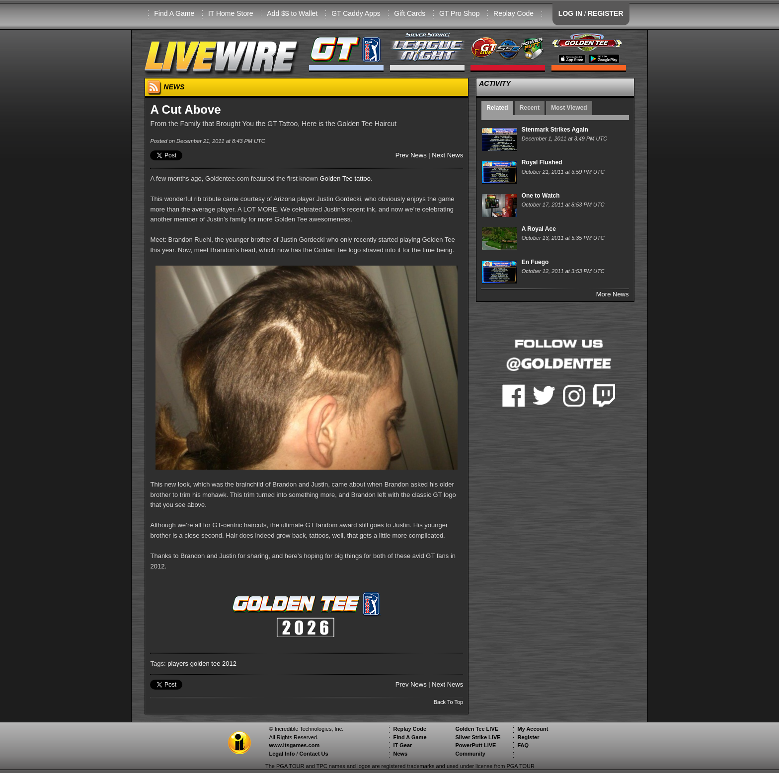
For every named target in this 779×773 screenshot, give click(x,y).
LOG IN (570, 13)
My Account (532, 729)
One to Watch (541, 195)
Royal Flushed (542, 162)
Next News (447, 155)
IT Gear (402, 745)
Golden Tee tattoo (345, 178)
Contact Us (314, 754)
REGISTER (605, 13)
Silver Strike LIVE (477, 737)
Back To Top (449, 702)
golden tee (205, 663)
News (400, 754)
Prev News (411, 155)
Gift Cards (409, 13)
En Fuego (535, 262)
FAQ (523, 745)
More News (612, 294)
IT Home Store (230, 13)
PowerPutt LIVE (475, 745)
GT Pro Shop (459, 13)
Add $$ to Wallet (292, 13)
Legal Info (282, 754)
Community (470, 754)
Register (528, 737)
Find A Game (174, 13)
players (177, 663)
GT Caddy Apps (356, 13)
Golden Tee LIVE (476, 729)
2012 (229, 663)
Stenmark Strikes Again (555, 129)
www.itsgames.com (294, 745)
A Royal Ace (539, 228)
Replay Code (513, 13)
